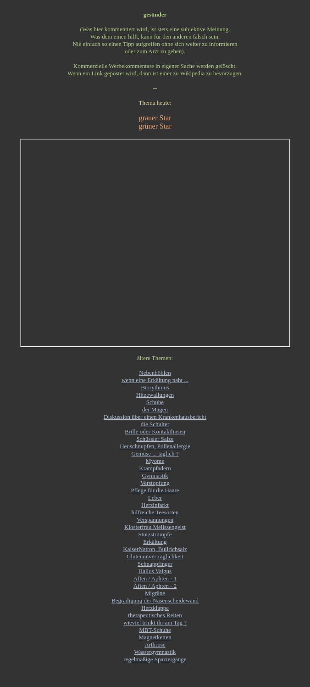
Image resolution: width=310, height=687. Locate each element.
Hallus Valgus (155, 571)
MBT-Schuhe (155, 629)
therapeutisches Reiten (155, 615)
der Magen (155, 409)
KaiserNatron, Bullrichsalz (155, 549)
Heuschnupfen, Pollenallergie (155, 446)
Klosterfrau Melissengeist (155, 527)
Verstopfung (155, 482)
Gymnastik (155, 475)
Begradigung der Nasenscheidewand (155, 600)
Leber (155, 497)
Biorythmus (155, 387)
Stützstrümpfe (155, 534)
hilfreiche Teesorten (154, 512)
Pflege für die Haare (155, 490)
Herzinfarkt (155, 504)
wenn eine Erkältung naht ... (155, 380)
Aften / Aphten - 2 (155, 585)
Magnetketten (154, 637)
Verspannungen (155, 519)
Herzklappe (155, 607)
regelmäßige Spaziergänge (154, 659)
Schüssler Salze (154, 438)
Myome (155, 460)
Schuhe (155, 402)
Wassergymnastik (155, 651)
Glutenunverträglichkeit (155, 556)
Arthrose (155, 644)
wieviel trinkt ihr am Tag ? (155, 622)
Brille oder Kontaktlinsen (155, 431)
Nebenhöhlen (155, 372)
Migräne (155, 593)
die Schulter (155, 424)
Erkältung (154, 541)
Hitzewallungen (155, 394)
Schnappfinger (155, 563)
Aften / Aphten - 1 (155, 578)
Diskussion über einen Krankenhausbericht (155, 416)
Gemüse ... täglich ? (154, 453)
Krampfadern (155, 468)
